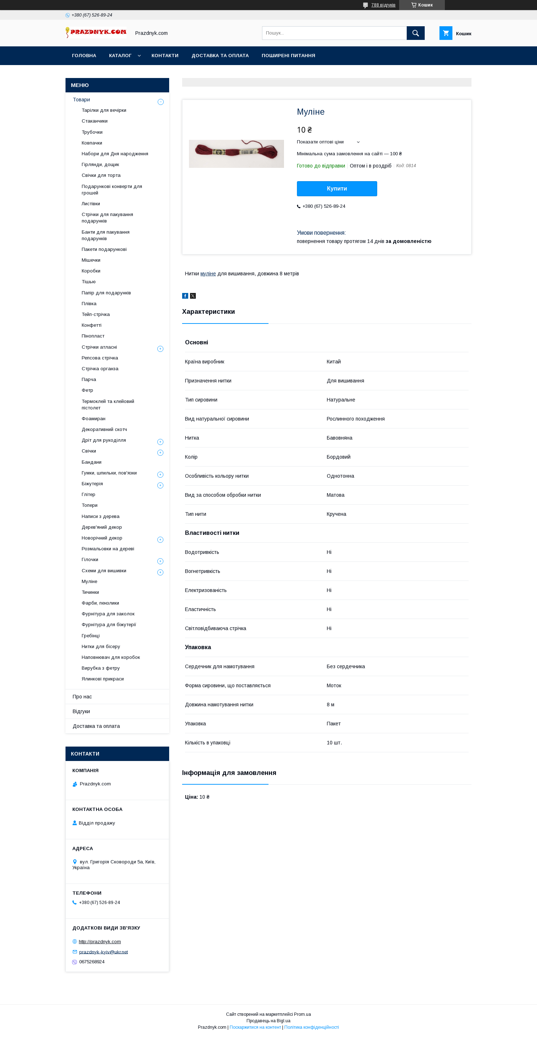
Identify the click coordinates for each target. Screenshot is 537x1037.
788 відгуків (383, 5)
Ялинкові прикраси (103, 679)
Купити (337, 188)
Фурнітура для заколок (108, 613)
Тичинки (90, 592)
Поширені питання (288, 55)
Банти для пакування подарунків (106, 235)
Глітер (88, 494)
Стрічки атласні (99, 347)
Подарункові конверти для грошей (112, 190)
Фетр (87, 390)
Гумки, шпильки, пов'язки (109, 473)
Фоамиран (93, 418)
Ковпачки (92, 143)
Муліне (89, 581)
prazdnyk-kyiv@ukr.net (103, 951)
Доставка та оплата (220, 55)
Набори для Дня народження (115, 153)
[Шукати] (416, 33)
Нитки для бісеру (101, 646)
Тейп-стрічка (96, 314)
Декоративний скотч (104, 429)
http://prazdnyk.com (100, 941)
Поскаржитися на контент (255, 1027)
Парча (89, 379)
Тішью (89, 281)
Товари (81, 99)
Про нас (82, 696)
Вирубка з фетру (101, 668)
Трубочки (92, 132)
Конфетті (91, 325)
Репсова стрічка (100, 358)
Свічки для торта (101, 175)
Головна (84, 55)
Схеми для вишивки (104, 570)
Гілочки (90, 559)
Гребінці (91, 635)
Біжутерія (92, 483)
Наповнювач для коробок (111, 657)
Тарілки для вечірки (104, 110)
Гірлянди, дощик (100, 164)
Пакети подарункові (104, 249)
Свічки (89, 451)
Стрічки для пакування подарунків (107, 218)
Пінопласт (93, 336)
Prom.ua (302, 1014)
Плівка (89, 303)
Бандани (91, 462)
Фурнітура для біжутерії (109, 624)
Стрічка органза (100, 368)
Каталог (120, 55)
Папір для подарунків (106, 292)
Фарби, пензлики (100, 603)
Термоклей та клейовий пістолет (108, 404)
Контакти (165, 55)
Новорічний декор (102, 538)
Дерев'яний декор (102, 527)
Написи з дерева (100, 516)
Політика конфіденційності (311, 1027)
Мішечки (91, 260)
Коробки (91, 271)
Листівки (91, 203)
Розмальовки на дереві (108, 548)
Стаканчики (95, 121)
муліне (208, 273)
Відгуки (81, 711)
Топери (90, 505)
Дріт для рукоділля (104, 440)
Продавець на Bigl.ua (268, 1020)
